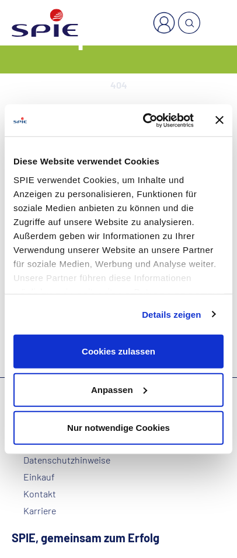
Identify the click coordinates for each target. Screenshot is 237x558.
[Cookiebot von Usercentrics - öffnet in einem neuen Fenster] (146, 120)
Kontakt (39, 494)
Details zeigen (171, 314)
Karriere (39, 510)
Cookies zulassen (118, 351)
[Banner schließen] (219, 120)
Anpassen (119, 389)
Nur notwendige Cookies (118, 428)
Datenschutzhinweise (66, 460)
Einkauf (39, 477)
